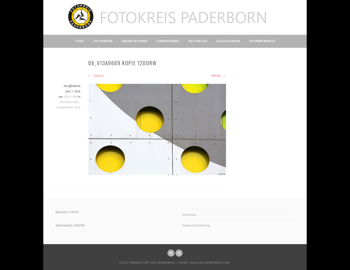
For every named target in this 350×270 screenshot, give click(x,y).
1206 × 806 (70, 96)
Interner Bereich (262, 41)
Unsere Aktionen (134, 41)
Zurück (96, 75)
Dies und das (197, 41)
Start (79, 41)
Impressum (189, 215)
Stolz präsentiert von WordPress (147, 262)
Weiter (218, 75)
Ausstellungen (228, 41)
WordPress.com (217, 262)
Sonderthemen (167, 41)
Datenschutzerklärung (196, 225)
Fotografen (103, 41)
